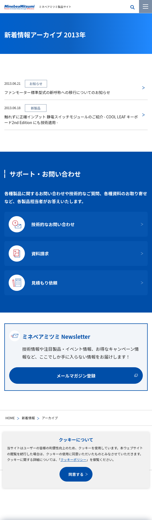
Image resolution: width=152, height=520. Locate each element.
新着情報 (28, 417)
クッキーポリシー (73, 459)
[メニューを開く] (145, 6)
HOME (10, 417)
